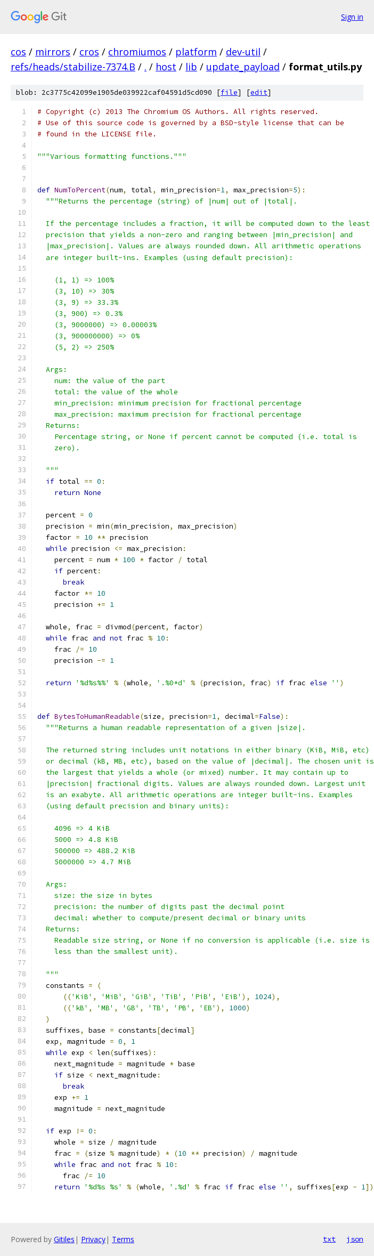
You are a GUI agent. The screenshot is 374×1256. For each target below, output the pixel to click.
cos (18, 51)
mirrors (52, 51)
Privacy (93, 1239)
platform (196, 51)
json (354, 1239)
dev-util (243, 51)
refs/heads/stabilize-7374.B (73, 66)
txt (329, 1239)
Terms (123, 1239)
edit (258, 92)
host (166, 66)
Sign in (352, 17)
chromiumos (137, 51)
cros (89, 51)
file (229, 92)
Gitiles (64, 1239)
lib (191, 66)
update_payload (243, 66)
